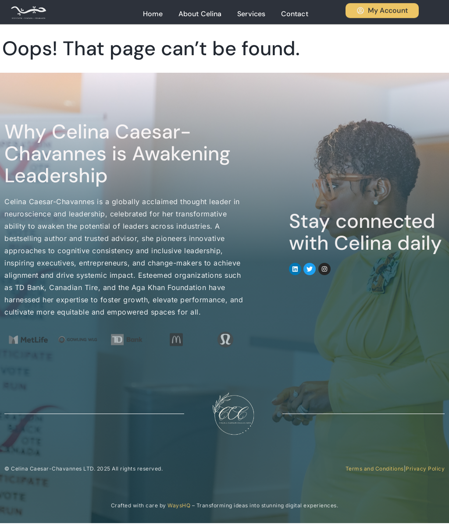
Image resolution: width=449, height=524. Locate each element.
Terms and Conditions (375, 469)
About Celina (221, 12)
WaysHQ (178, 506)
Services (265, 12)
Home (181, 12)
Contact (301, 12)
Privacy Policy (425, 469)
